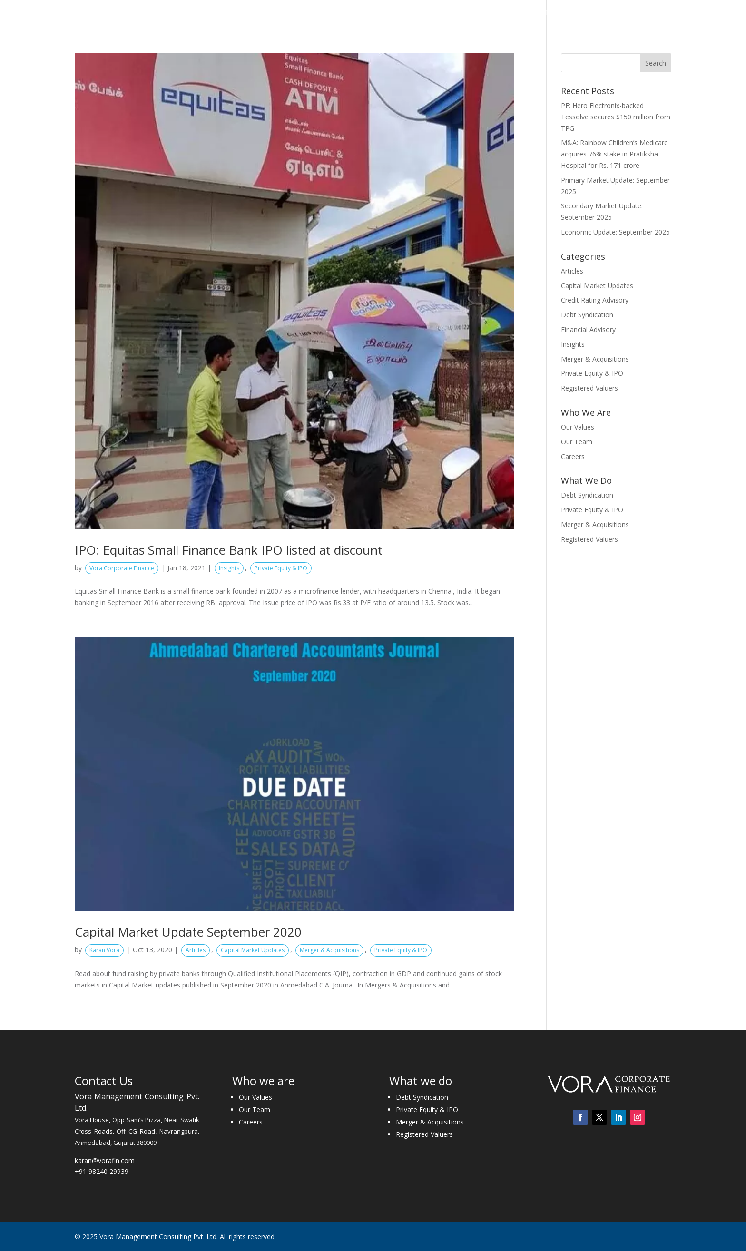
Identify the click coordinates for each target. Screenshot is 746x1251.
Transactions (472, 13)
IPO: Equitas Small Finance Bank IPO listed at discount (229, 549)
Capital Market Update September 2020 (188, 931)
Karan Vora (104, 950)
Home (303, 13)
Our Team (576, 441)
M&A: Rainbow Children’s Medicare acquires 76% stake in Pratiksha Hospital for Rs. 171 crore (614, 154)
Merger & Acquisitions (329, 950)
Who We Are (345, 13)
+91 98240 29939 (101, 1171)
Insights (519, 13)
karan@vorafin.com (105, 1160)
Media (555, 13)
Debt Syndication (587, 314)
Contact (638, 13)
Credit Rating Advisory (594, 299)
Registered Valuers (589, 387)
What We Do (407, 13)
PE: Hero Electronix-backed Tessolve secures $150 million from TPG (615, 117)
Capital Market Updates (253, 950)
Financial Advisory (588, 329)
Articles (196, 950)
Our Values (577, 426)
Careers (600, 13)
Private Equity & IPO (281, 568)
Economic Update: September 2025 (615, 231)
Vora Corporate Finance (121, 568)
